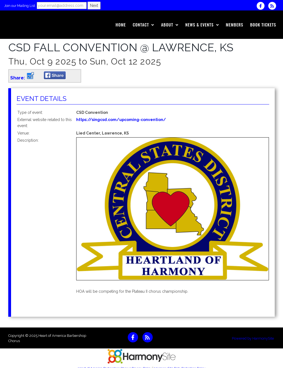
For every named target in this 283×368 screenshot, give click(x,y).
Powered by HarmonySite (253, 338)
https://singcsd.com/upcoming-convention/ (121, 119)
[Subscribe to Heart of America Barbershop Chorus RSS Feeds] (273, 6)
